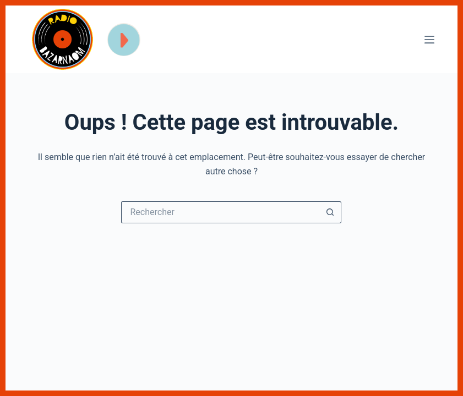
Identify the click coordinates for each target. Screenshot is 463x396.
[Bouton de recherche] (330, 212)
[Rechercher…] (220, 212)
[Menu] (429, 40)
